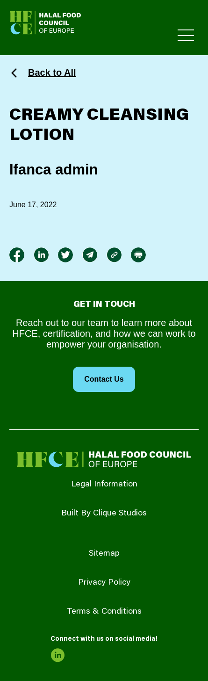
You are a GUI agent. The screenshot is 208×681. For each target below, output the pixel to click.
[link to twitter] (65, 254)
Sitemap (104, 554)
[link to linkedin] (41, 254)
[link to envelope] (89, 254)
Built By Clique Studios (104, 513)
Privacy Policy (104, 583)
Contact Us (103, 379)
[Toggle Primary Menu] (186, 35)
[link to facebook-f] (16, 254)
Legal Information (104, 484)
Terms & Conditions (104, 612)
